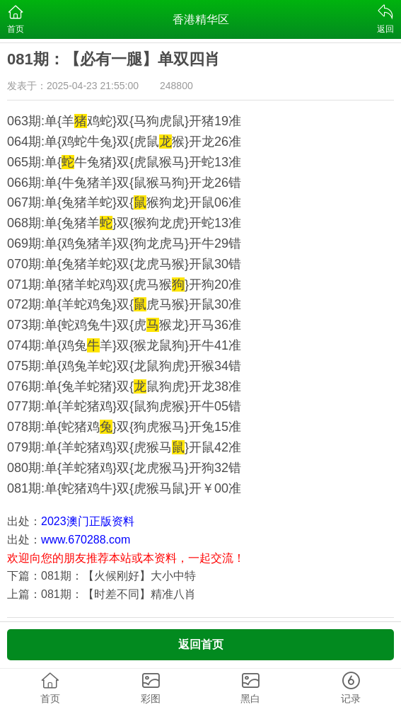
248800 (176, 85)
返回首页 (200, 644)
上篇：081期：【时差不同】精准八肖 (101, 594)
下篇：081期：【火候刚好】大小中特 (101, 576)
